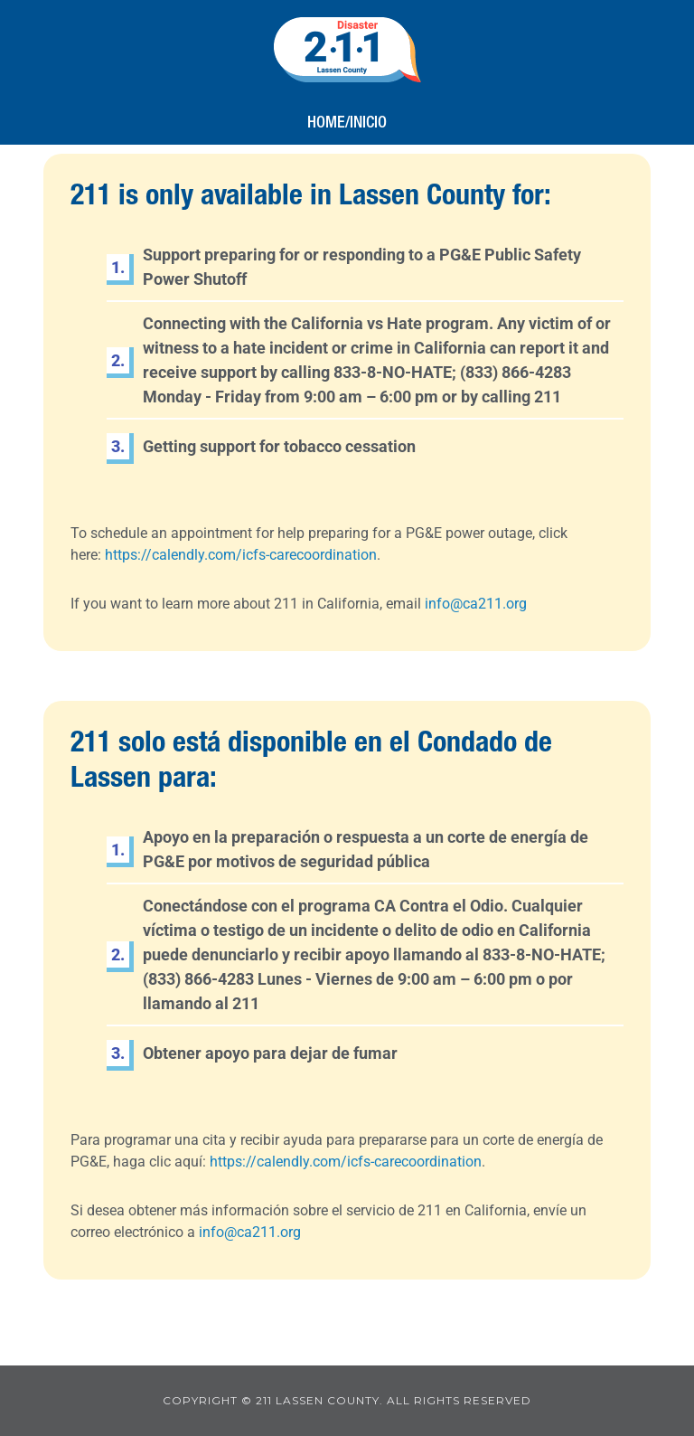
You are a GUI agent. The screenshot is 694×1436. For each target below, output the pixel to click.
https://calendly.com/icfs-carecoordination (241, 554)
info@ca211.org (476, 603)
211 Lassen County (347, 49)
